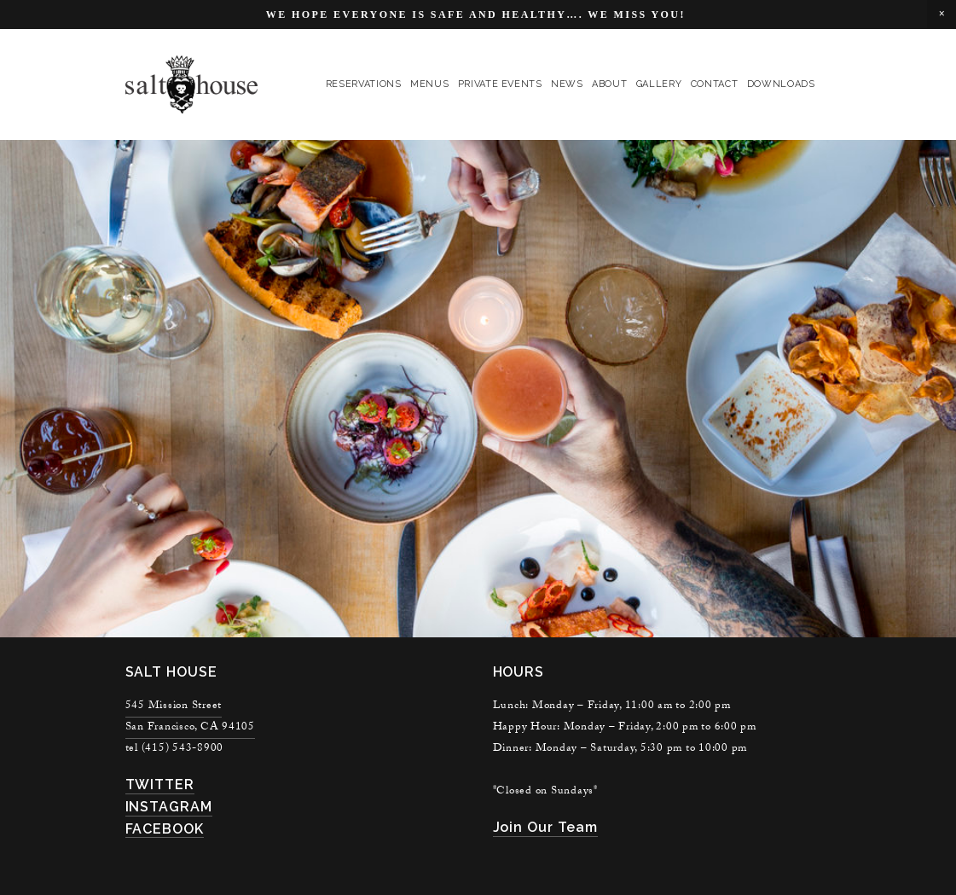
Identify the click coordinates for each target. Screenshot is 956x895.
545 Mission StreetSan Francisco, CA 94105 (190, 717)
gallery (659, 84)
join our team (545, 827)
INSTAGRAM (169, 807)
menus (429, 84)
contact (715, 84)
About (609, 84)
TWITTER (160, 784)
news (567, 84)
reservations (364, 84)
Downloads (781, 84)
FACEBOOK (165, 829)
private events (500, 84)
